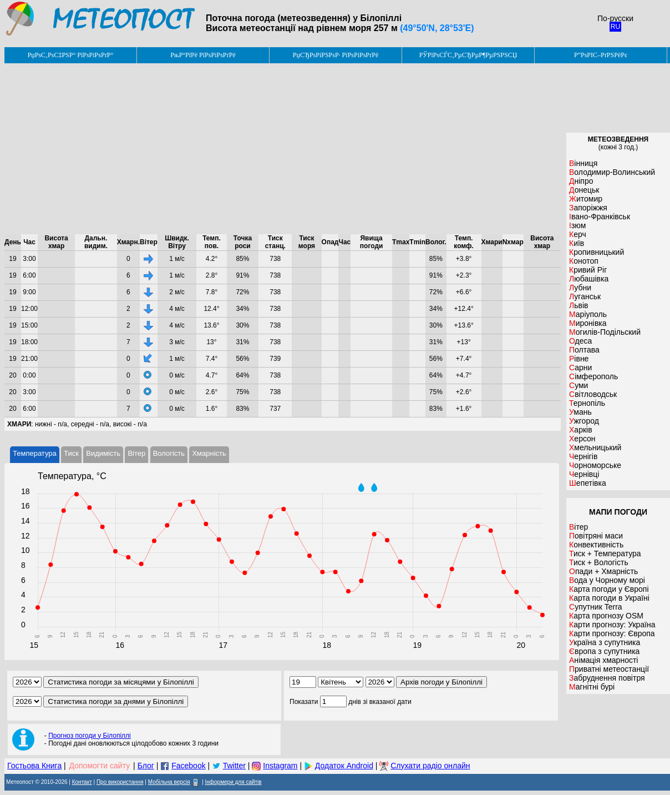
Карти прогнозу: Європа (612, 633)
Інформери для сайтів (233, 782)
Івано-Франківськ (599, 216)
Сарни (580, 367)
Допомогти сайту (99, 765)
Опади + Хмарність (603, 571)
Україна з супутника (604, 642)
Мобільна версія (169, 782)
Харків (580, 429)
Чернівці (584, 474)
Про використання (120, 782)
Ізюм (577, 225)
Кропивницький (596, 252)
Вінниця (583, 163)
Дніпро (581, 181)
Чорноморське (595, 465)
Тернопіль (587, 403)
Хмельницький (595, 447)
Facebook (188, 765)
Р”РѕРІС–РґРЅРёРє (600, 55)
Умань (580, 411)
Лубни (580, 287)
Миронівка (588, 323)
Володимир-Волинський (612, 172)
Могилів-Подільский (605, 332)
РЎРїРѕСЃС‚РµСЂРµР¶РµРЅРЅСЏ (468, 55)
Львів (578, 305)
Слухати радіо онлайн (430, 765)
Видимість (103, 453)
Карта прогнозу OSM (606, 615)
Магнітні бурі (592, 686)
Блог (146, 765)
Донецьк (584, 189)
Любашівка (588, 278)
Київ (576, 243)
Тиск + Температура (605, 553)
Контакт (82, 782)
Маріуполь (588, 314)
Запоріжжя (588, 207)
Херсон (582, 438)
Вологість (169, 453)
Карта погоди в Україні (609, 597)
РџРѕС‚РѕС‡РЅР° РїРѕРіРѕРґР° (71, 55)
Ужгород (584, 420)
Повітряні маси (596, 535)
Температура (35, 453)
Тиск (71, 453)
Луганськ (585, 296)
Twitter (234, 765)
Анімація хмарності (603, 660)
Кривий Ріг (588, 269)
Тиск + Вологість (598, 562)
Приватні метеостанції (609, 669)
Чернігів (583, 456)
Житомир (585, 198)
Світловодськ (593, 394)
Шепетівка (587, 483)
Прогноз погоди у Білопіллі (89, 735)
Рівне (578, 358)
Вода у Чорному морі (607, 580)
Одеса (580, 340)
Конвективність (596, 544)
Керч (577, 234)
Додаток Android (344, 765)
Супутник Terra (595, 606)
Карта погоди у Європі (609, 589)
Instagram (280, 765)
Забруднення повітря (607, 677)
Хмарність (209, 453)
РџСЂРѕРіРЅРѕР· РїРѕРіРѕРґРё (335, 55)
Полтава (584, 349)
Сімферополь (593, 376)
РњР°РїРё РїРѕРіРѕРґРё (202, 55)
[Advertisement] (282, 149)
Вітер (136, 453)
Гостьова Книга (34, 765)
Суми (578, 385)
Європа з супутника (604, 651)
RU (615, 27)
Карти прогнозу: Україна (612, 624)
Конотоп (583, 260)
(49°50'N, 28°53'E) (437, 28)
